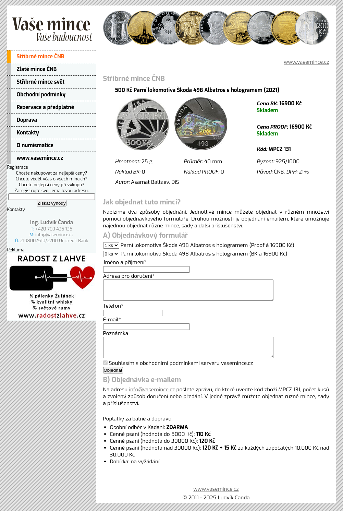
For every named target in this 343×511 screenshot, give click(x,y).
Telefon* (113, 310)
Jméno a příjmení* (125, 262)
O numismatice (35, 145)
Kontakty (28, 132)
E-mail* (112, 323)
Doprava (27, 120)
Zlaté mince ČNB (37, 69)
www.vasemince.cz (40, 158)
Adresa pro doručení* (129, 276)
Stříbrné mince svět (41, 82)
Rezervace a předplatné (45, 107)
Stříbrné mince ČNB (40, 56)
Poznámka (115, 337)
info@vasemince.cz (54, 235)
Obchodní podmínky (41, 94)
